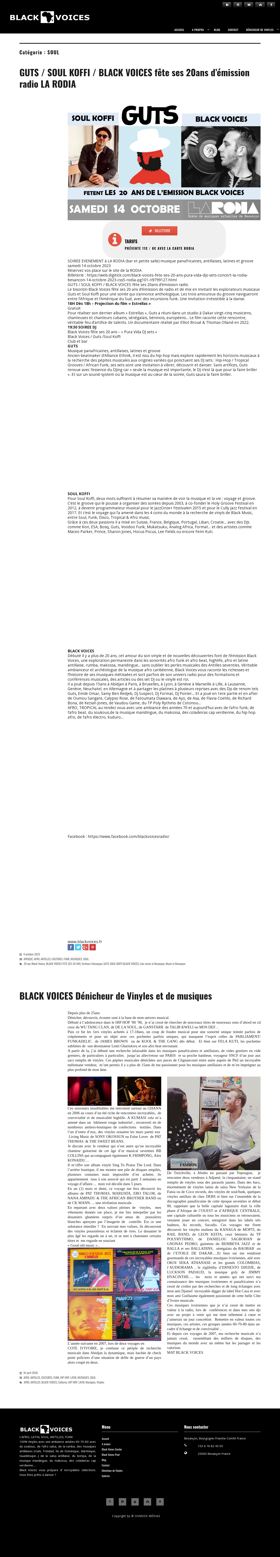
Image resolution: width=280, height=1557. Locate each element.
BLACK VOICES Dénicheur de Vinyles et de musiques (115, 995)
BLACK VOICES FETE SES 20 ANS (63, 963)
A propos (198, 30)
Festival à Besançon (92, 963)
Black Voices (7, 25)
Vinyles (100, 1382)
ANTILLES (46, 959)
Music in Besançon (175, 963)
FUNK (66, 959)
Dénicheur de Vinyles (260, 30)
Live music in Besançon (152, 963)
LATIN (73, 1377)
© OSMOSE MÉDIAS (145, 1516)
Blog (217, 30)
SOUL (86, 959)
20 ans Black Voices (34, 963)
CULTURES (57, 959)
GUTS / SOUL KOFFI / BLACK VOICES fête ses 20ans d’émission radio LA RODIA (134, 77)
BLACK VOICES (49, 1382)
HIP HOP (64, 1377)
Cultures (62, 1382)
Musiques (91, 1382)
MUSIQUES (76, 959)
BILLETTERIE (163, 230)
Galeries (106, 1476)
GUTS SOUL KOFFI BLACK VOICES (121, 963)
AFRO (37, 959)
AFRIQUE (28, 959)
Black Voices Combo (112, 1449)
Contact (233, 30)
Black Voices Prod (111, 1454)
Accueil (179, 30)
